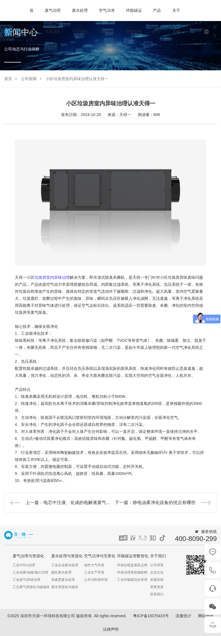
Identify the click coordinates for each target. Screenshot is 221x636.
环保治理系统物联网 (132, 572)
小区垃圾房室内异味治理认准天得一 (77, 78)
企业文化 (157, 572)
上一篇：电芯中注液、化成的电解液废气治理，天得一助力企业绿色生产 (97, 502)
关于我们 (158, 556)
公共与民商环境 (96, 580)
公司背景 (157, 565)
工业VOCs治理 (24, 565)
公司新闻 (29, 78)
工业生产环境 (94, 572)
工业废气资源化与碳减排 (31, 587)
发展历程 (157, 580)
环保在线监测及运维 (132, 565)
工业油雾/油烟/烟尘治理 (30, 572)
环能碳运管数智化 (134, 21)
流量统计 (183, 616)
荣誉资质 (157, 587)
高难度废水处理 (63, 580)
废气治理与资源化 (53, 21)
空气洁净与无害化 (107, 21)
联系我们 (157, 594)
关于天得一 (176, 31)
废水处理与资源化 (80, 21)
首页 (32, 21)
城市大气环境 (94, 565)
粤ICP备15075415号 (151, 616)
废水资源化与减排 (64, 587)
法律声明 (110, 629)
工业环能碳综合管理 (132, 580)
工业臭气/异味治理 (26, 580)
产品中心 (157, 21)
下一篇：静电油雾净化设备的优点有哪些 (155, 502)
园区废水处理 (61, 572)
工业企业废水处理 (64, 565)
